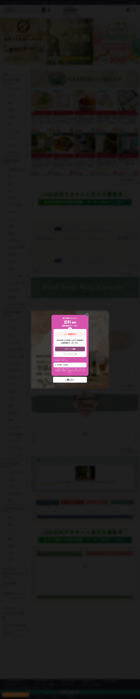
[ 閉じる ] (70, 379)
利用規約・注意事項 (62, 365)
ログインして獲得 (70, 349)
